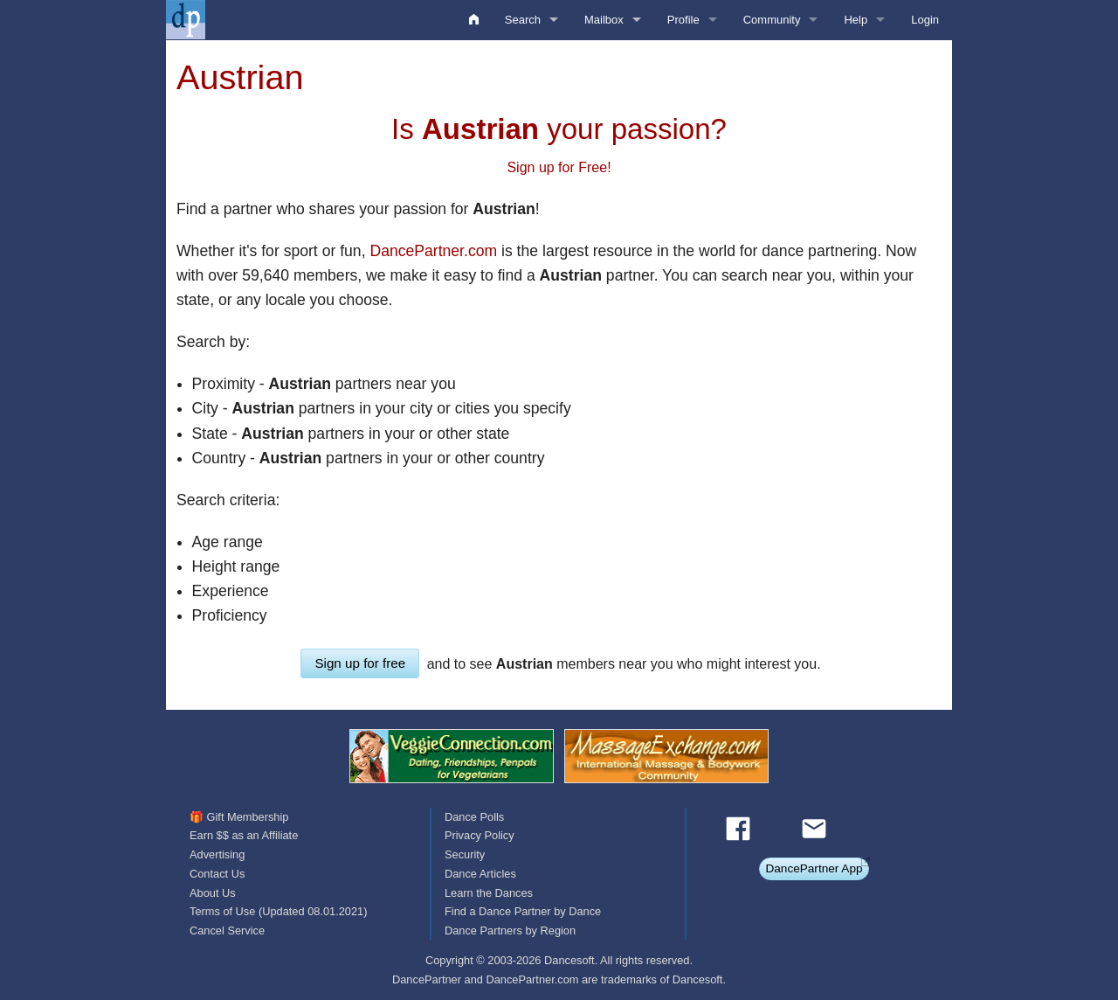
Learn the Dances (489, 892)
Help (855, 19)
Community (772, 19)
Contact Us (217, 873)
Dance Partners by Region (510, 930)
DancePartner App (813, 868)
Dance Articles (480, 873)
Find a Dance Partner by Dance (523, 911)
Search (523, 19)
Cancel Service (227, 930)
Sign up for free (359, 663)
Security (465, 854)
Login (925, 19)
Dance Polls (474, 816)
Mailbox (604, 19)
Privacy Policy (479, 835)
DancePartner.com (433, 251)
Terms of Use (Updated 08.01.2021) (278, 911)
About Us (213, 892)
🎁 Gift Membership (239, 816)
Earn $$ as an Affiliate (244, 835)
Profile (683, 19)
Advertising (217, 854)
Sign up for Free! (559, 167)
